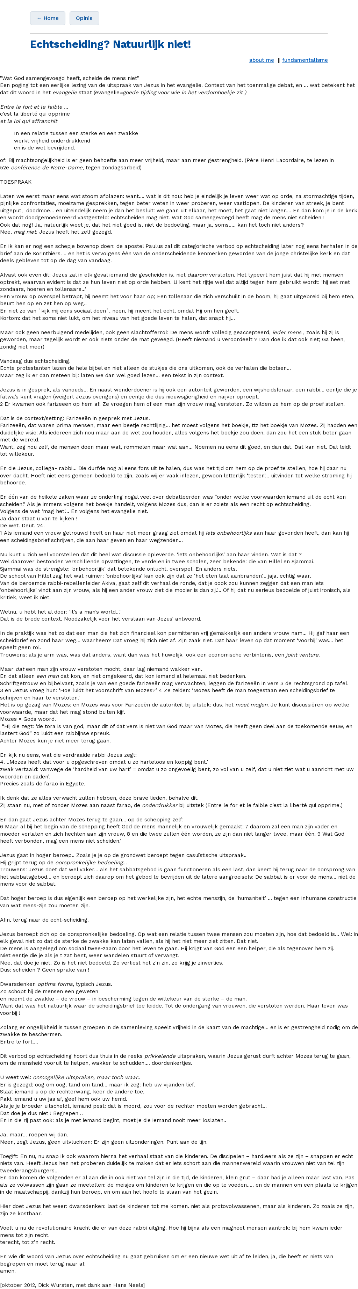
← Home (48, 18)
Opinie (84, 18)
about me (261, 60)
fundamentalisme (305, 60)
